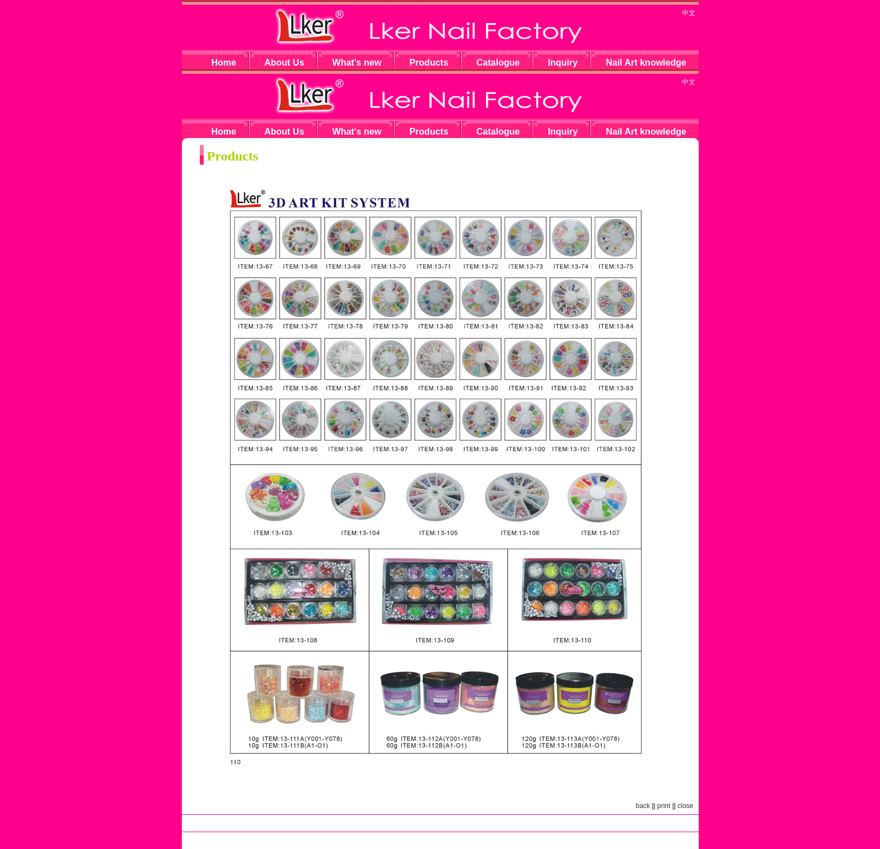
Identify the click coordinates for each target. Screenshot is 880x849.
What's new (356, 62)
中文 (688, 13)
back (643, 806)
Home (224, 62)
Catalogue (498, 62)
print (663, 806)
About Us (284, 62)
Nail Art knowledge (646, 62)
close (685, 806)
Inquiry (563, 62)
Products (428, 62)
